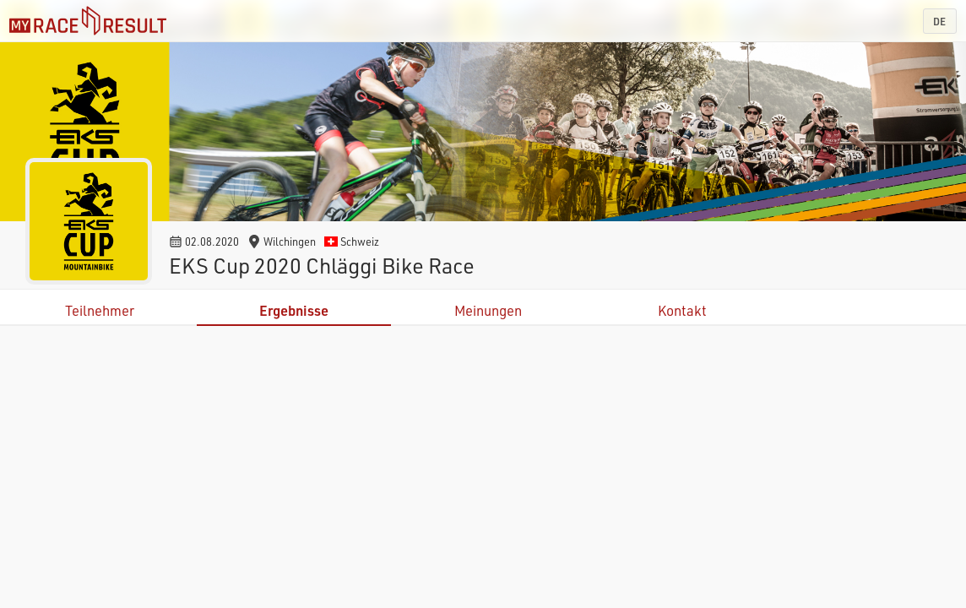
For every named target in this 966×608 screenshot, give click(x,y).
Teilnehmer (99, 310)
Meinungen (488, 310)
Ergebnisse (293, 310)
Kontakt (682, 310)
